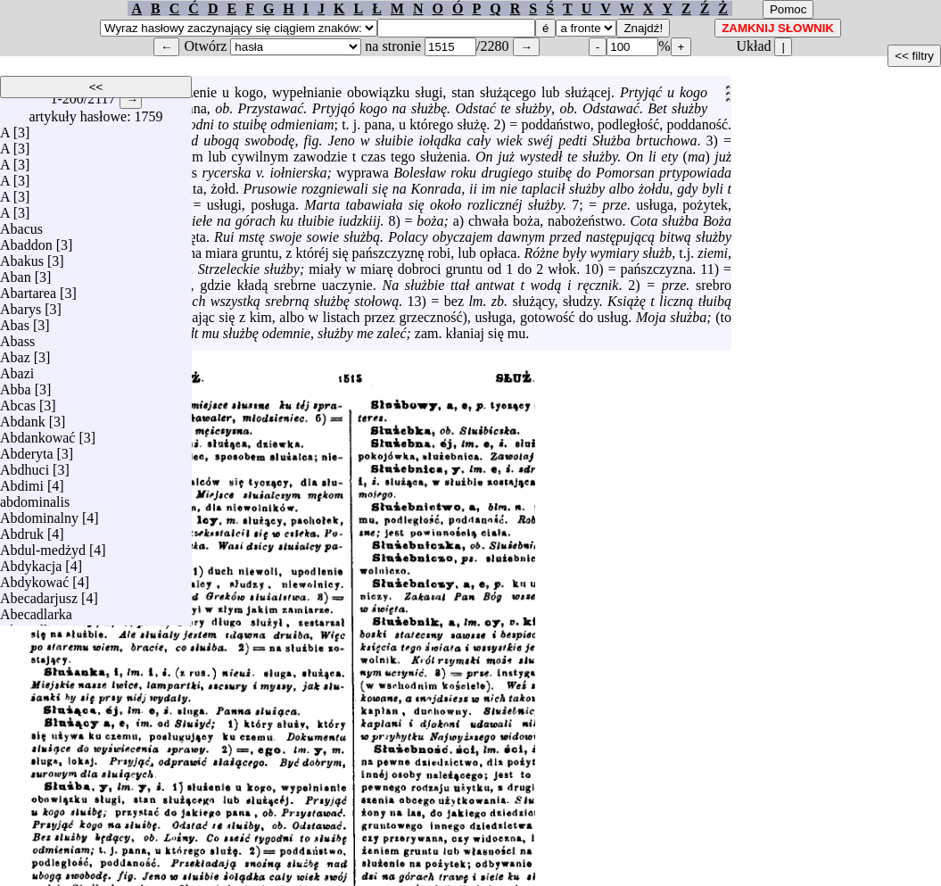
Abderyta (27, 453)
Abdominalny (39, 518)
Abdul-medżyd (43, 550)
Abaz (15, 357)
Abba (15, 389)
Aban (15, 277)
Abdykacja (31, 566)
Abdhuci (24, 469)
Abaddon (26, 245)
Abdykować (34, 582)
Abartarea (28, 293)
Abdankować (37, 437)
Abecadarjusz (39, 598)
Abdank (22, 421)
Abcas (18, 405)
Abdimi (22, 485)
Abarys (20, 309)
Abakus (22, 261)
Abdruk (22, 534)
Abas (14, 325)
